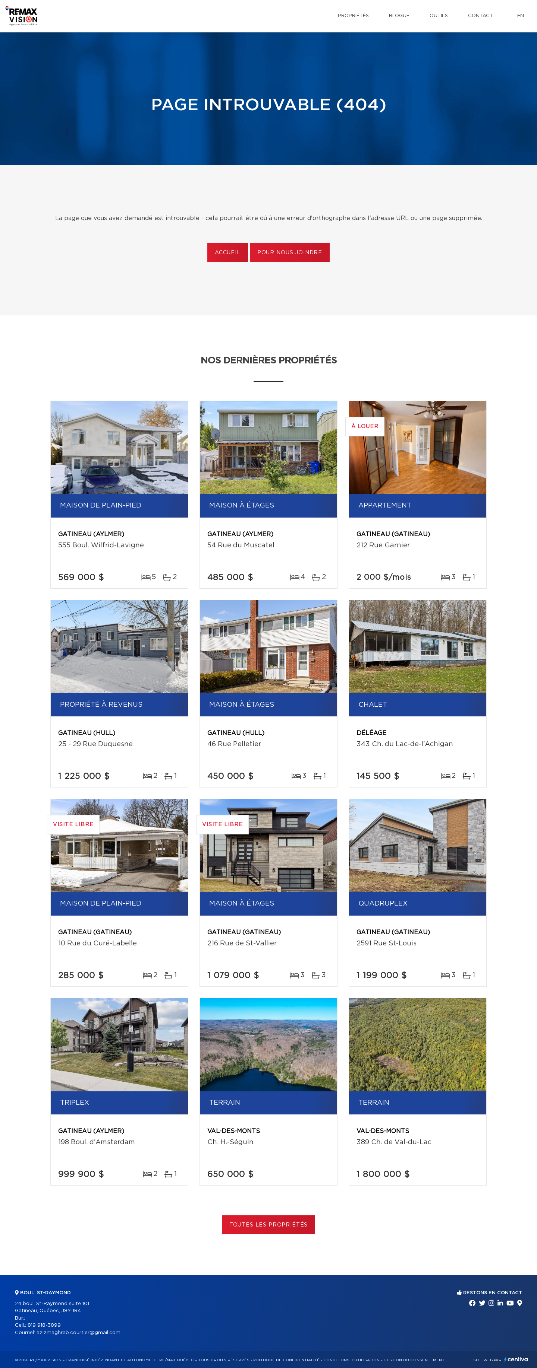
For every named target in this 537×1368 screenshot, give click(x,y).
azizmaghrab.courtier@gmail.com (78, 1332)
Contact (480, 15)
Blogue (399, 15)
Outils (439, 15)
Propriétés (353, 15)
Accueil (228, 252)
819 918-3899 (44, 1325)
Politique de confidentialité (286, 1360)
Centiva (516, 1359)
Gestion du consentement (414, 1360)
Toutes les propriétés (268, 1225)
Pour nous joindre (289, 252)
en (520, 15)
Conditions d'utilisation (351, 1360)
